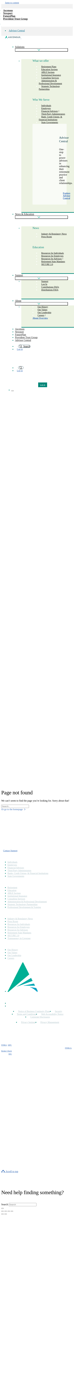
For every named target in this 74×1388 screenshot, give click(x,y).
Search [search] (24, 346)
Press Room (46, 237)
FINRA (4, 1045)
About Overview (40, 318)
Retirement (12, 887)
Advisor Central (17, 30)
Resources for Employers (19, 927)
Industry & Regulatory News (54, 234)
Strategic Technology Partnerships (49, 87)
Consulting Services (16, 899)
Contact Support (10, 851)
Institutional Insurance (17, 896)
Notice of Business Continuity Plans (34, 1011)
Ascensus (8, 10)
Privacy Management (50, 1022)
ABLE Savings (14, 893)
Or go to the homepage (13, 809)
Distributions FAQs (49, 290)
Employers (12, 865)
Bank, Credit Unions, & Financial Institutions (50, 118)
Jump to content (12, 3)
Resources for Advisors (18, 930)
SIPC (10, 1045)
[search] (20, 367)
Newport (8, 13)
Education (12, 890)
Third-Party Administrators (19, 870)
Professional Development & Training (24, 907)
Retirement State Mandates (53, 261)
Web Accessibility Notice (52, 1014)
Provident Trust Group (15, 19)
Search (4, 1204)
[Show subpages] (41, 50)
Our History (13, 950)
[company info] (3, 23)
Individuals (12, 862)
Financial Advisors (16, 868)
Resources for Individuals (19, 924)
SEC (10, 1054)
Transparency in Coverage (19, 938)
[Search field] (15, 806)
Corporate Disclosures (40, 1017)
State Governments (49, 122)
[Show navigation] (12, 390)
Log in (20, 349)
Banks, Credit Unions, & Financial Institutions (28, 873)
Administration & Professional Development (50, 82)
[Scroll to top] (9, 1171)
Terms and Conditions (26, 1014)
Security (58, 1011)
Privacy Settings (28, 1022)
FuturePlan (9, 16)
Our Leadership (14, 955)
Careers (41, 315)
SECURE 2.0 (47, 264)
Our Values (12, 952)
